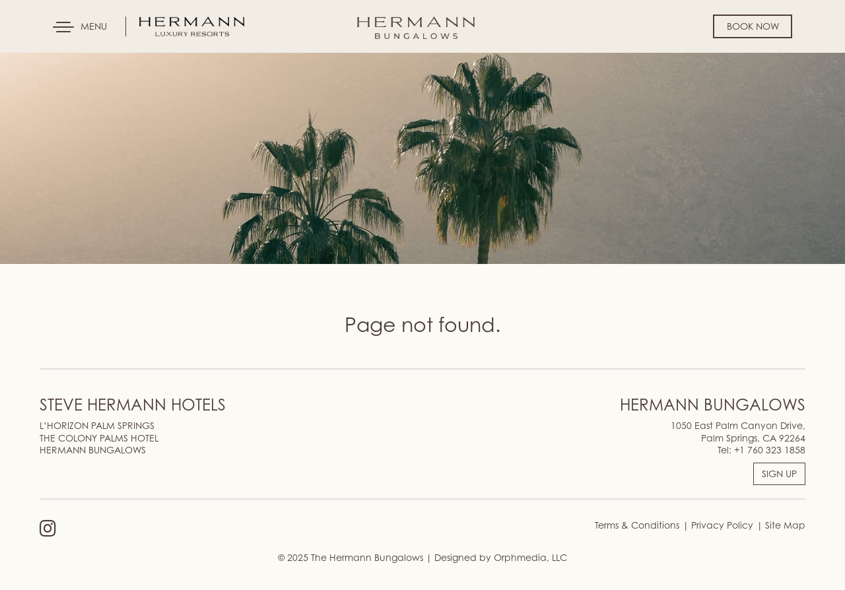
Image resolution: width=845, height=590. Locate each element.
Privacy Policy (721, 525)
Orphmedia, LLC (530, 557)
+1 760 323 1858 (769, 449)
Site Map (783, 525)
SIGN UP (779, 473)
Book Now (753, 26)
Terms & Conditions (637, 525)
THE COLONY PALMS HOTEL (99, 437)
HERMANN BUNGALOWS (93, 449)
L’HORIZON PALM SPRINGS (97, 425)
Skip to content (49, 60)
